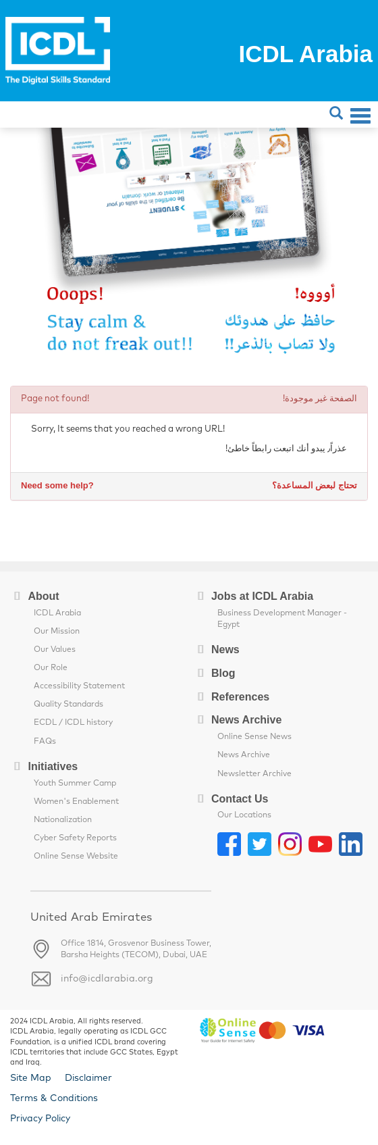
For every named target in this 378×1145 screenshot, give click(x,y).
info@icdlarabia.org (107, 979)
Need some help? (57, 485)
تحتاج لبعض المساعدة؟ (314, 485)
